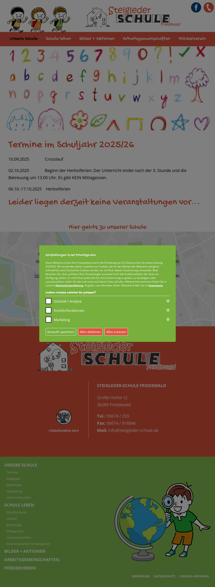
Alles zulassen (116, 332)
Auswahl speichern (60, 332)
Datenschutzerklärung (69, 285)
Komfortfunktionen (69, 310)
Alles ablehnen (90, 332)
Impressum (155, 285)
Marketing (62, 319)
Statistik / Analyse (68, 301)
